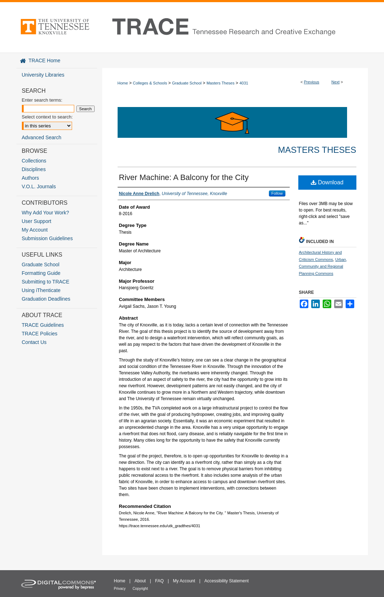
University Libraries (43, 75)
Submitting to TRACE (46, 282)
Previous (311, 82)
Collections (34, 161)
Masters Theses (220, 83)
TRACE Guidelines (43, 325)
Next (335, 82)
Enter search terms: (42, 100)
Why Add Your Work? (45, 212)
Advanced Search (42, 137)
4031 (244, 83)
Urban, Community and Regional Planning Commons (323, 266)
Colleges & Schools (150, 83)
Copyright (140, 589)
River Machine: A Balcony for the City (184, 177)
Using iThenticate (41, 290)
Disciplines (34, 169)
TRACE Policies (40, 333)
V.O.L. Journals (39, 186)
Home (123, 83)
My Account (35, 230)
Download (327, 182)
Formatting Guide (41, 273)
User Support (36, 221)
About (140, 580)
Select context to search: (47, 117)
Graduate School (187, 83)
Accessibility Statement (226, 580)
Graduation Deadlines (46, 299)
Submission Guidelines (47, 238)
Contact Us (34, 342)
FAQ (159, 580)
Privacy (120, 589)
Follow (277, 193)
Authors (30, 178)
